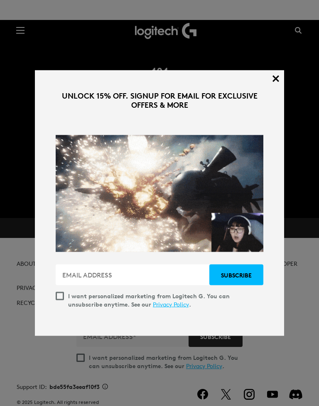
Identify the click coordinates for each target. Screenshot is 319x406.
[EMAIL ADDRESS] (133, 275)
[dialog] (159, 203)
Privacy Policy (171, 304)
